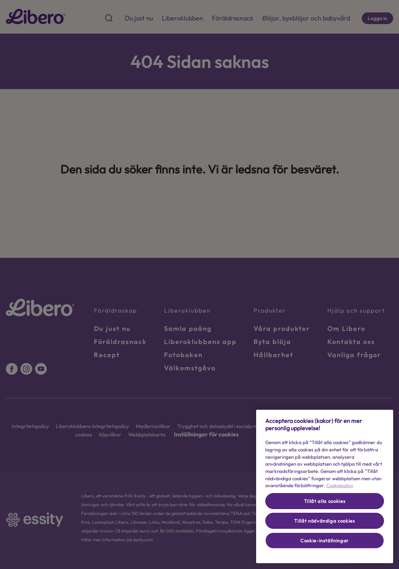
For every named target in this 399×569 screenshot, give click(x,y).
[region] (324, 486)
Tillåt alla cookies (324, 501)
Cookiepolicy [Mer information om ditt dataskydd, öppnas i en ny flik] (339, 485)
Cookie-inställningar (324, 540)
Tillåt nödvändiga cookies (324, 521)
